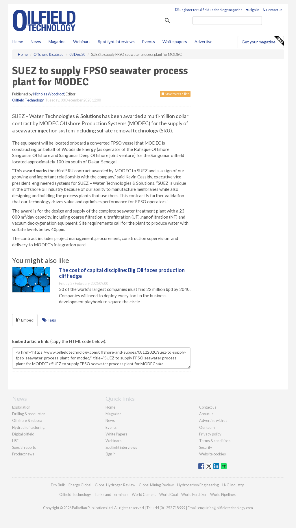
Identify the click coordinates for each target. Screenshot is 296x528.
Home (17, 41)
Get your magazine (263, 41)
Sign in (252, 10)
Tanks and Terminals (111, 494)
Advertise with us (213, 420)
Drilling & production (28, 413)
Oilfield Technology (28, 100)
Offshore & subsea (27, 420)
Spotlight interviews (116, 41)
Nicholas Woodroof (48, 94)
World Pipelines (223, 494)
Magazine (57, 41)
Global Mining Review (156, 485)
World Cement (144, 494)
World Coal (168, 494)
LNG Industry (233, 485)
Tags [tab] (49, 319)
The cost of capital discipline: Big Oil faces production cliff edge (122, 273)
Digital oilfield (23, 434)
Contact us (272, 10)
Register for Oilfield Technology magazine (209, 10)
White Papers (116, 434)
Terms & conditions (214, 440)
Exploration (21, 407)
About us (206, 413)
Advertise (203, 41)
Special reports (24, 447)
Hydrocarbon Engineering (198, 485)
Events (148, 41)
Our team (207, 427)
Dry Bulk (58, 485)
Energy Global (80, 485)
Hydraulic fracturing (28, 427)
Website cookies (212, 454)
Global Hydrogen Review (115, 485)
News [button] (36, 41)
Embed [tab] (25, 319)
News (110, 420)
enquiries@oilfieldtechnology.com (225, 507)
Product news (23, 454)
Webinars (81, 41)
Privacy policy (210, 434)
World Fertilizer (194, 494)
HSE (15, 440)
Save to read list (175, 94)
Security (205, 447)
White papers (174, 41)
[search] (227, 20)
